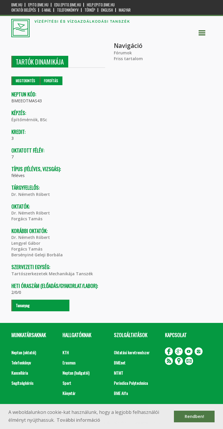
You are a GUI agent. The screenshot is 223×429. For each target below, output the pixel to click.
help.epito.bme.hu (101, 5)
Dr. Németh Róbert (30, 194)
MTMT (118, 373)
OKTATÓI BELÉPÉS (23, 10)
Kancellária (19, 373)
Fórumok (123, 53)
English (107, 10)
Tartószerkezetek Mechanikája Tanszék (52, 273)
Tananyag (23, 305)
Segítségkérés (22, 383)
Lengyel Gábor (25, 243)
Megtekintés (25, 80)
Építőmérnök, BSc (29, 119)
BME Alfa (121, 393)
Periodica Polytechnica (131, 383)
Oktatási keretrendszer (132, 352)
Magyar (125, 10)
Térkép (89, 10)
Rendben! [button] (194, 416)
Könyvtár (68, 393)
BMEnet (119, 363)
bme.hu (16, 5)
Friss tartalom (128, 58)
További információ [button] (78, 420)
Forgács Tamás (26, 218)
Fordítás (51, 80)
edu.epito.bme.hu (67, 5)
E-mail (46, 10)
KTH (65, 352)
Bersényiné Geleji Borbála (37, 255)
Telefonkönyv (68, 10)
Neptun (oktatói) (23, 352)
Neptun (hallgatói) (75, 373)
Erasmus (68, 363)
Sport (66, 383)
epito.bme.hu (38, 5)
